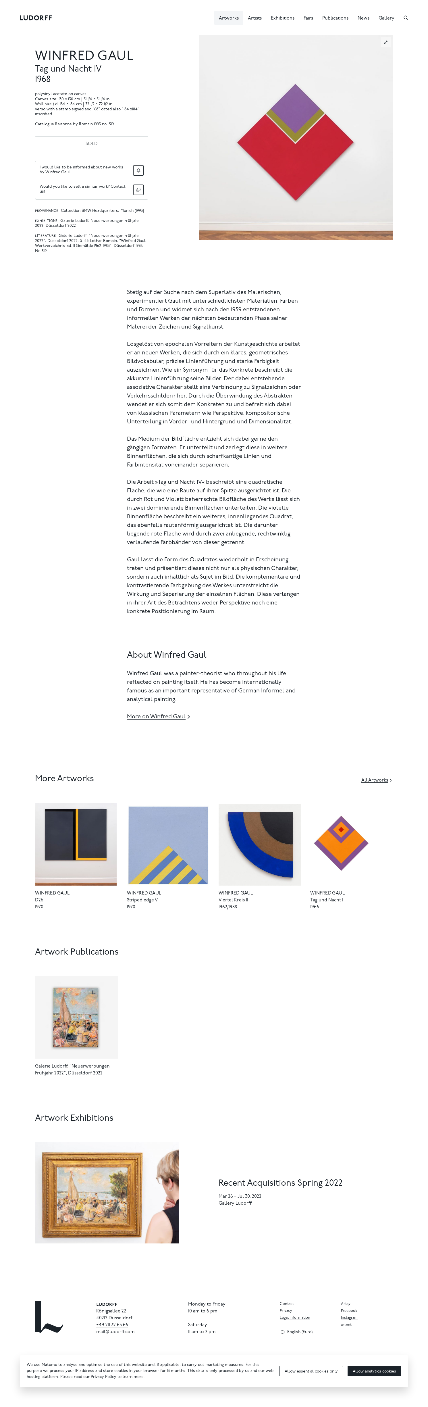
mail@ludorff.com (115, 1332)
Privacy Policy (103, 1377)
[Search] (406, 18)
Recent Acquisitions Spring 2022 (281, 1183)
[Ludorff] (36, 18)
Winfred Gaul (84, 56)
